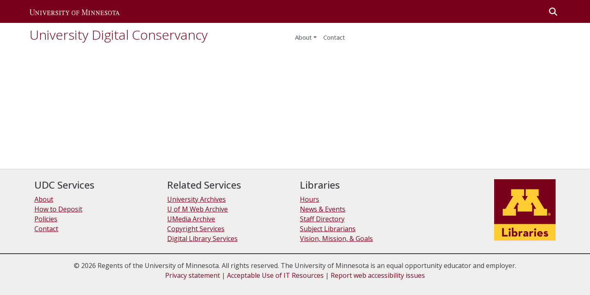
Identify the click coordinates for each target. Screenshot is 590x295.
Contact (46, 228)
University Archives (196, 199)
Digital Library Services (202, 238)
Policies (45, 218)
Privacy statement (192, 275)
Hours (309, 199)
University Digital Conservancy (119, 34)
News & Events (322, 209)
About (303, 37)
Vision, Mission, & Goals (336, 238)
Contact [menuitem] (334, 37)
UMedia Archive (191, 218)
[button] (74, 11)
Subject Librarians (328, 228)
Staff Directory (322, 218)
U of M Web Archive (197, 209)
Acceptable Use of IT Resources (275, 275)
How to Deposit (58, 209)
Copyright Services (196, 228)
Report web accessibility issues (378, 275)
